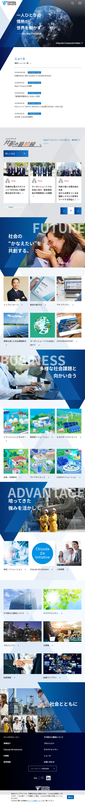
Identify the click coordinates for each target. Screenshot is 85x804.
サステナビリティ (51, 749)
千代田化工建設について (53, 737)
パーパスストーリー (11, 737)
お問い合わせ (49, 762)
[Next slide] (77, 210)
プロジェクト (49, 743)
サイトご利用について (35, 800)
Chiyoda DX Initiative (13, 749)
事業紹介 (7, 743)
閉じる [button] (70, 797)
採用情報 (7, 762)
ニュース (47, 755)
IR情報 (6, 755)
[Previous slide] (63, 210)
